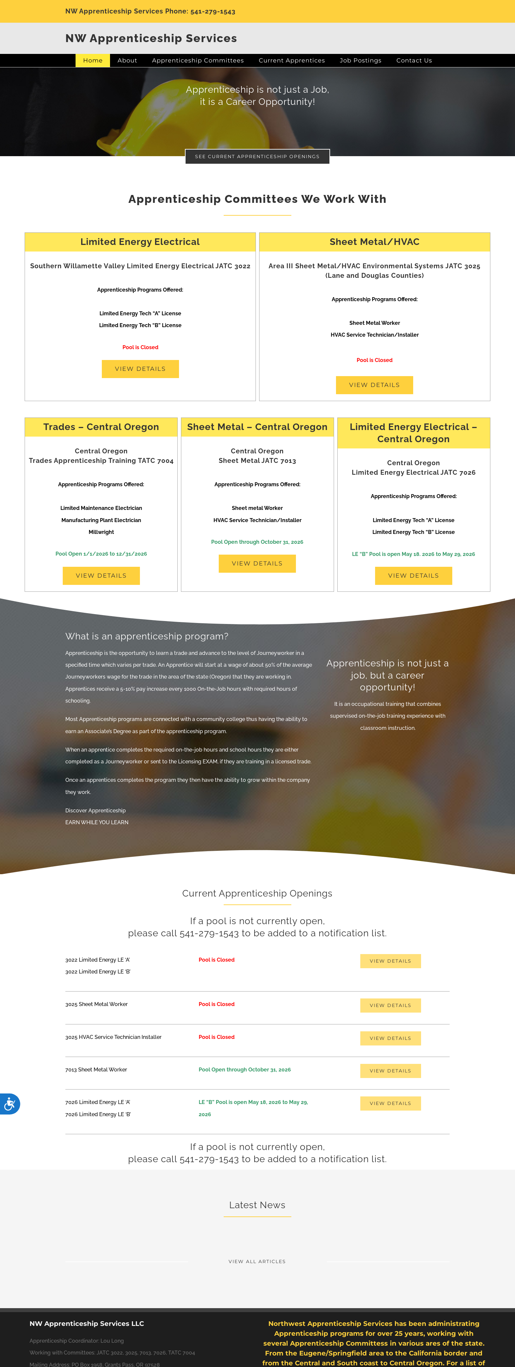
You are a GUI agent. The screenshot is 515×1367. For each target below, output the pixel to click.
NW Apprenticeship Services (151, 38)
